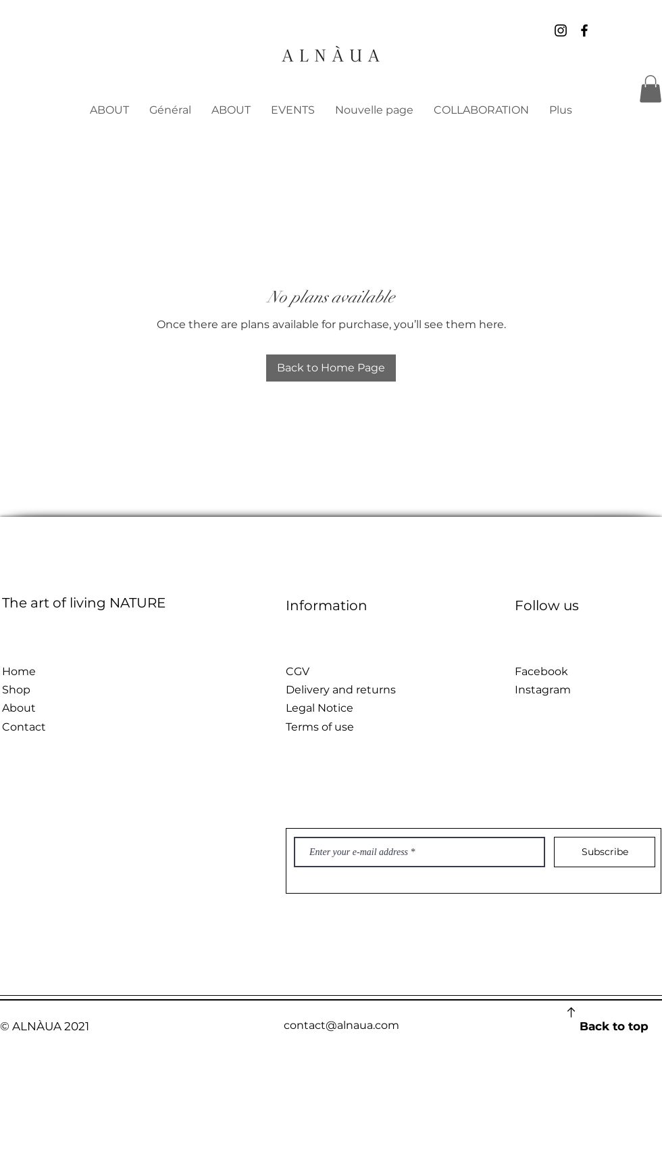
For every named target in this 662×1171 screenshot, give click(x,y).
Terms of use (320, 726)
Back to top (614, 1026)
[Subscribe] (604, 852)
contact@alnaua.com (341, 1025)
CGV (297, 671)
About (19, 708)
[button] (650, 89)
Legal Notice (319, 708)
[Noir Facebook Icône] (584, 30)
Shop (16, 689)
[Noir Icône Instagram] (561, 30)
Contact (24, 726)
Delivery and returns (341, 689)
